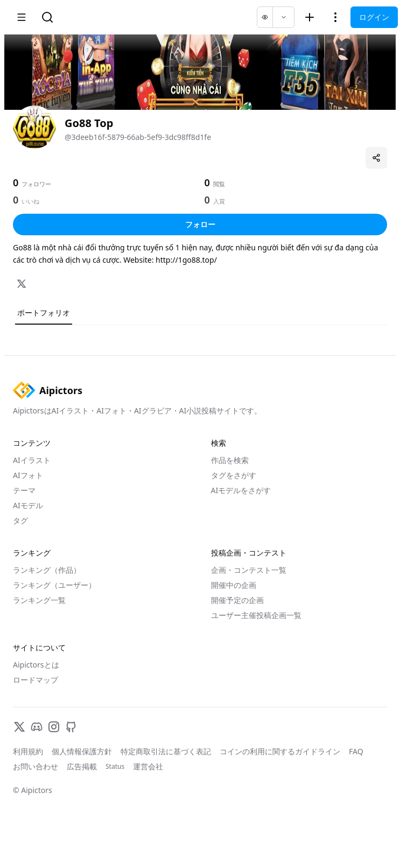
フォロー (200, 224)
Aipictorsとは (36, 664)
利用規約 (28, 751)
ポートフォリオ (43, 312)
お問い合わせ (35, 766)
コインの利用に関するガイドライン (280, 751)
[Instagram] (53, 726)
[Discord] (36, 726)
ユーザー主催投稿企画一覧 (256, 615)
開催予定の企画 (237, 600)
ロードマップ (35, 680)
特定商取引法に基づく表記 (166, 751)
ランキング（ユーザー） (54, 585)
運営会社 (148, 766)
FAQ (356, 751)
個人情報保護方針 (82, 751)
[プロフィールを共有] (376, 158)
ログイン (374, 17)
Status (115, 766)
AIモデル (28, 505)
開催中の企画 (233, 585)
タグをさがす (233, 475)
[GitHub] (71, 726)
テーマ (24, 490)
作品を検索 (230, 460)
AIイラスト (32, 460)
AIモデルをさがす (241, 490)
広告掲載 (82, 766)
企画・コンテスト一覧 (248, 570)
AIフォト (28, 475)
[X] (21, 283)
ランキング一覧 (39, 600)
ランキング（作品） (47, 570)
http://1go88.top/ (186, 260)
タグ (20, 520)
